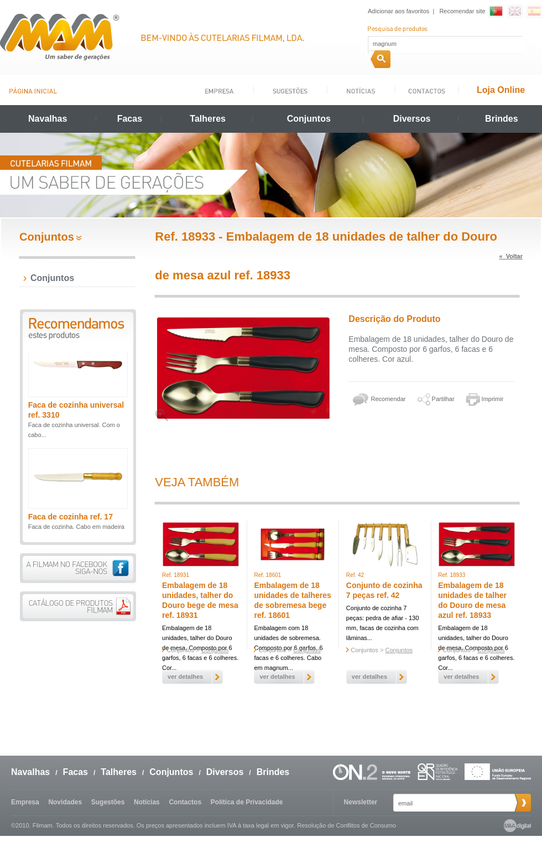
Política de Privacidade (247, 802)
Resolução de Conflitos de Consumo (346, 825)
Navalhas (47, 118)
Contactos (185, 802)
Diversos (412, 118)
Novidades (65, 802)
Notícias (147, 802)
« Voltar (511, 256)
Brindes (501, 118)
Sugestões (108, 802)
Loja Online (501, 90)
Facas (129, 118)
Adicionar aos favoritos (398, 11)
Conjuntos (309, 118)
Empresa (25, 802)
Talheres (208, 118)
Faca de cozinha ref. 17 (70, 519)
